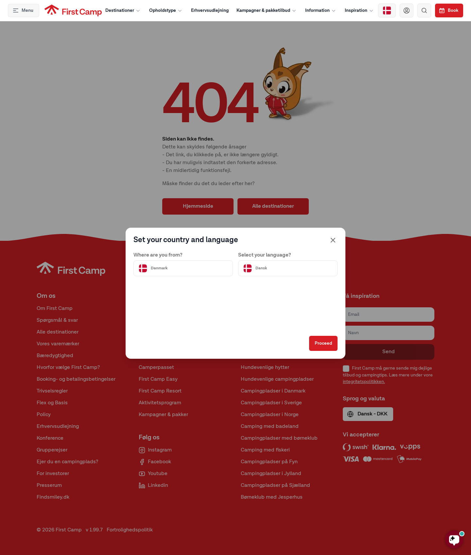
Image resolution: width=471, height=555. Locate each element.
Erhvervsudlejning (210, 10)
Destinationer (123, 10)
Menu (22, 10)
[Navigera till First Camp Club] (406, 10)
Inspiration (360, 10)
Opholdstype (166, 10)
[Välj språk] (288, 268)
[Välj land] (387, 10)
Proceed (323, 343)
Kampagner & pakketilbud (266, 10)
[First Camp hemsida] (73, 10)
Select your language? (264, 255)
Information (321, 10)
